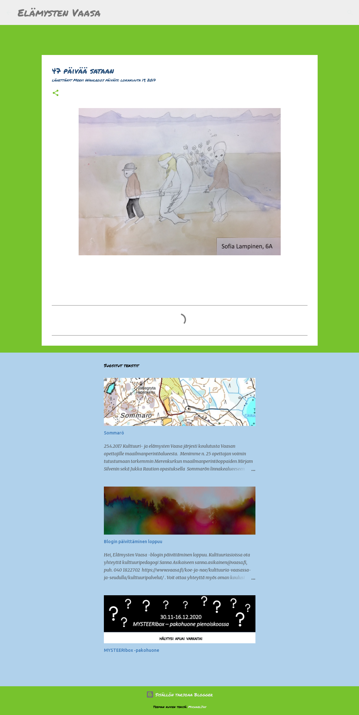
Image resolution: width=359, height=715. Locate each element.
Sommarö (114, 432)
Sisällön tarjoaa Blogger (179, 694)
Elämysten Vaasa (59, 12)
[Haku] (109, 12)
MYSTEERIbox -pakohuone (131, 650)
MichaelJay (197, 707)
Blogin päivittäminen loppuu (133, 541)
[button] (55, 93)
